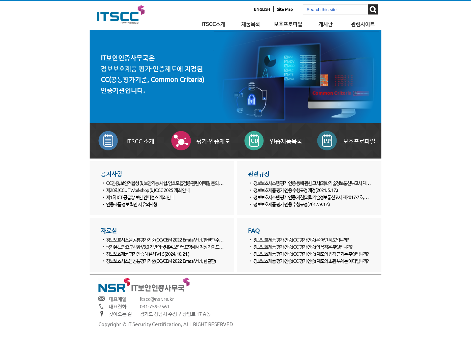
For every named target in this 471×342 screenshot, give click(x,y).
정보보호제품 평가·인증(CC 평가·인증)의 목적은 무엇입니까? (302, 247)
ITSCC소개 (213, 23)
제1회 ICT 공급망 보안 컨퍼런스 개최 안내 (140, 197)
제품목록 (250, 23)
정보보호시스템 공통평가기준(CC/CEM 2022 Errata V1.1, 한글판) (161, 261)
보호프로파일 (288, 23)
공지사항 (111, 173)
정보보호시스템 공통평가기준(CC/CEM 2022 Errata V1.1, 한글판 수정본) (167, 239)
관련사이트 (363, 23)
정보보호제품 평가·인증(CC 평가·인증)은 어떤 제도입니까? (301, 239)
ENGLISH (262, 9)
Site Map (285, 9)
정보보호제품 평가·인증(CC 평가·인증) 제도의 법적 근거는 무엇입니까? (311, 254)
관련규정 (259, 173)
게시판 (325, 23)
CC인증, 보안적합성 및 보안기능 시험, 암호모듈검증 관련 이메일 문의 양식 (166, 183)
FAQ (254, 230)
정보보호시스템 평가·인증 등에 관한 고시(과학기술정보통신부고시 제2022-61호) (319, 183)
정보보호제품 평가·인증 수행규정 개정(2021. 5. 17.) (295, 190)
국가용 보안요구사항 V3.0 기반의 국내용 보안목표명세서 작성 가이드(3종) (167, 247)
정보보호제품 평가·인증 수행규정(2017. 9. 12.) (291, 204)
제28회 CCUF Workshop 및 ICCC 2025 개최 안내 (147, 190)
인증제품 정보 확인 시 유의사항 (131, 204)
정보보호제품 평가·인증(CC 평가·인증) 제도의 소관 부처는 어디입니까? (311, 261)
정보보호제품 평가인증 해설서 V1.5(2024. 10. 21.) (147, 254)
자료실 (109, 230)
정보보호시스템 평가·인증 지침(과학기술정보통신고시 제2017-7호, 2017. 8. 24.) (319, 197)
